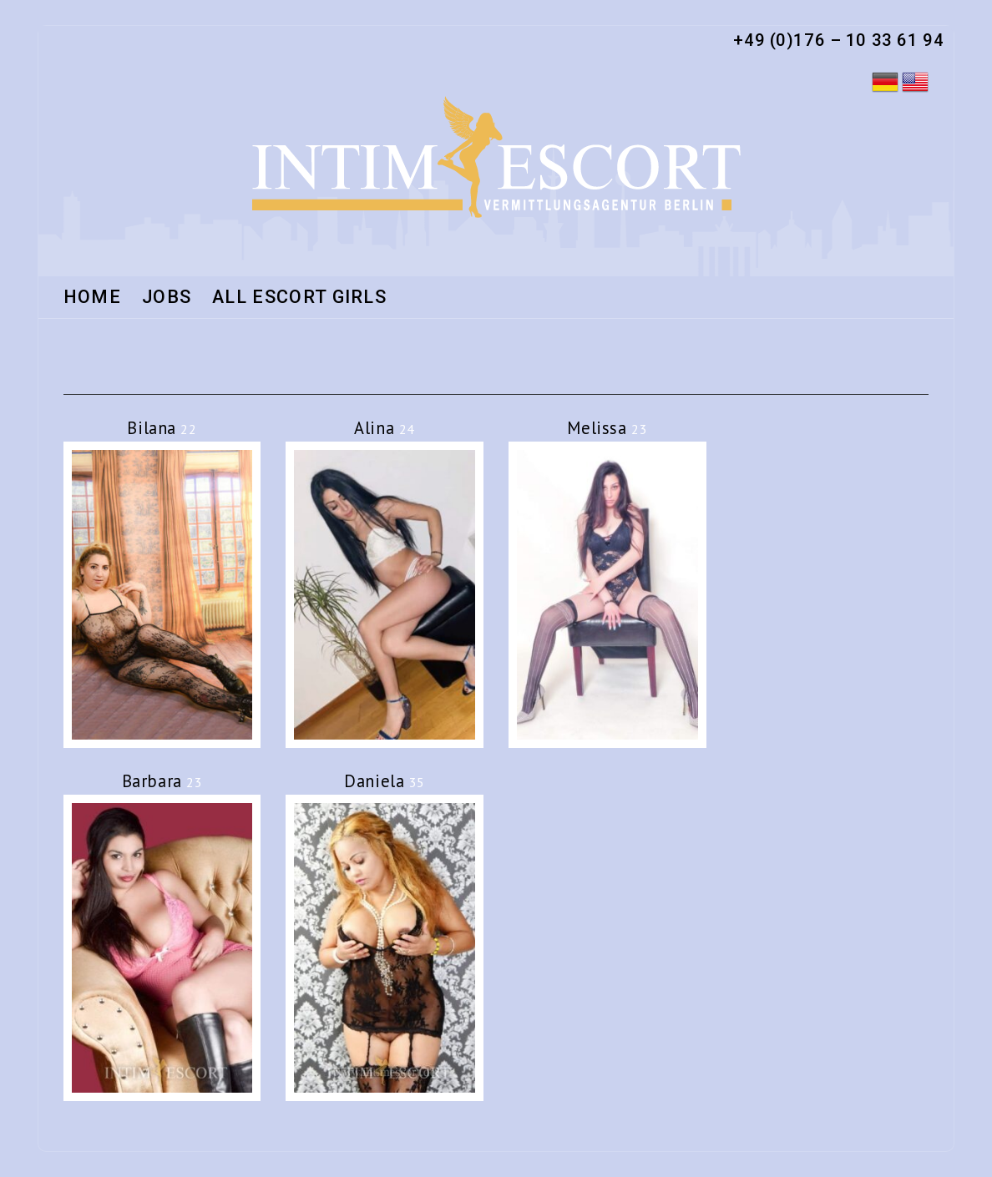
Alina (384, 428)
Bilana (161, 428)
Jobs (166, 298)
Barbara (162, 781)
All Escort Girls (299, 298)
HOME (92, 298)
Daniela (384, 781)
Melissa (607, 428)
